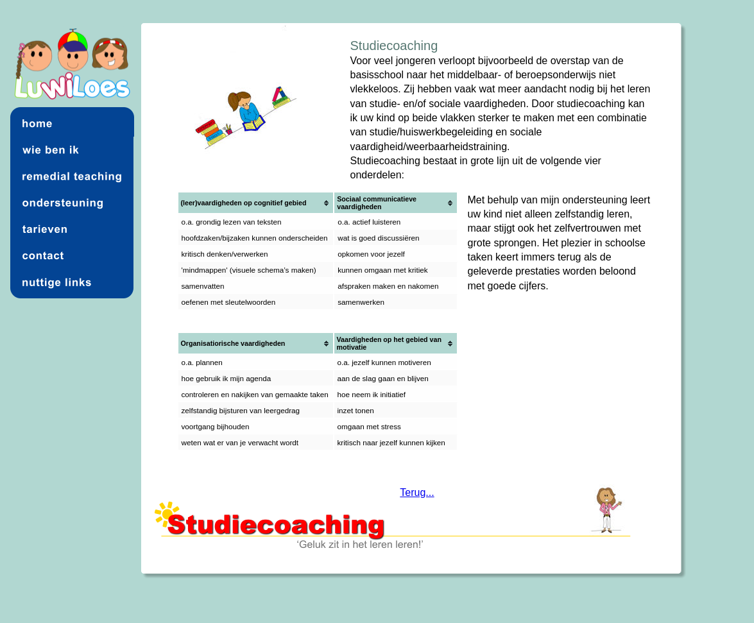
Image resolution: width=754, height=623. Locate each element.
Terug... (417, 492)
